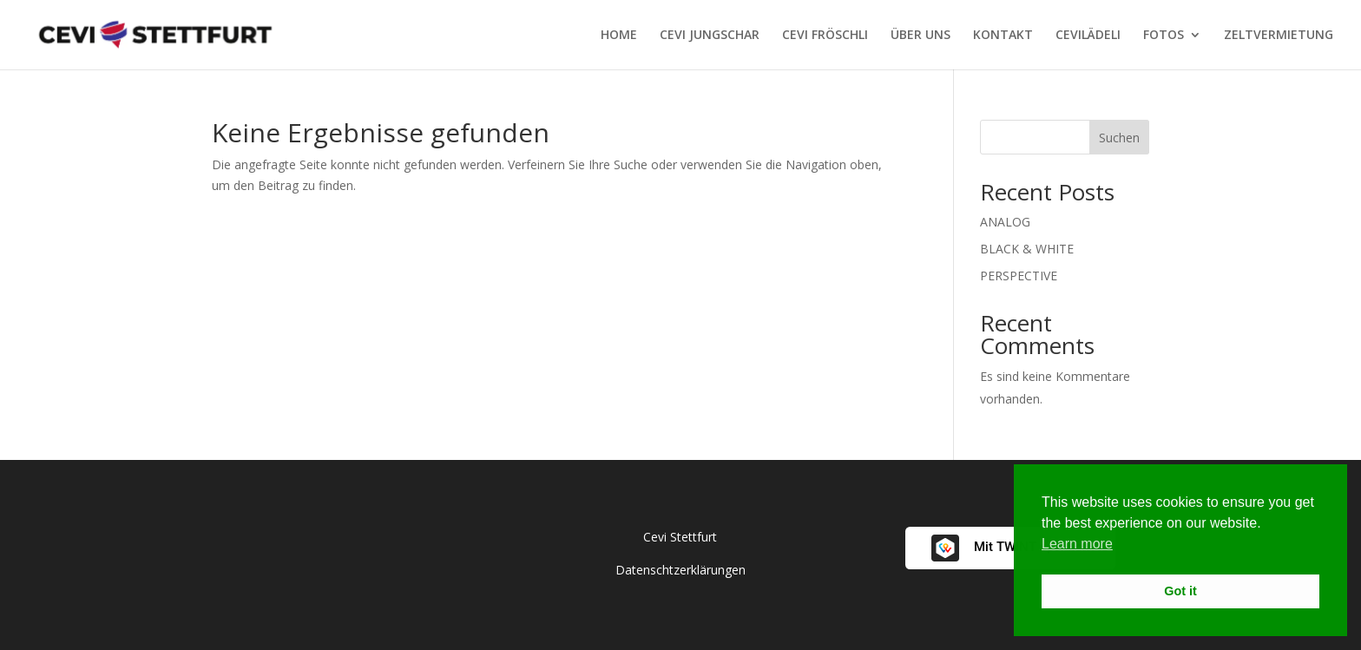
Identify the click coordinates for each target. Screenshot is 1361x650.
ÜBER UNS (920, 36)
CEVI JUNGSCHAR (709, 36)
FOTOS (1163, 36)
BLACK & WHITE (1027, 248)
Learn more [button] (1077, 543)
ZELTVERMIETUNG (1278, 36)
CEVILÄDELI (1088, 36)
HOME (619, 36)
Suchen (1119, 137)
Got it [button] (1180, 591)
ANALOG (1005, 221)
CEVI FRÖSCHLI (825, 36)
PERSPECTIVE (1018, 275)
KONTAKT (1003, 36)
